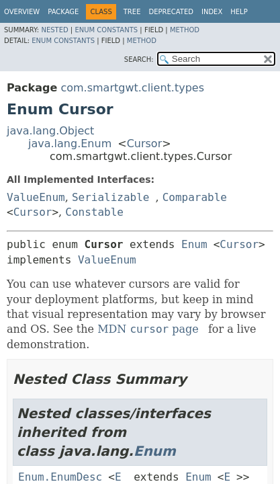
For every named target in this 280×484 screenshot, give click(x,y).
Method (184, 30)
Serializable (111, 197)
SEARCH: (139, 59)
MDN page (148, 329)
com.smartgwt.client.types (132, 87)
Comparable (194, 197)
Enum (194, 244)
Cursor (144, 143)
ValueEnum (36, 197)
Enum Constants (106, 30)
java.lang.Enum (69, 143)
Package (63, 11)
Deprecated (170, 11)
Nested (54, 30)
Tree (132, 11)
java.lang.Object (50, 130)
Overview (22, 11)
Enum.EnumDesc (60, 477)
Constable (94, 212)
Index (211, 11)
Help (238, 11)
